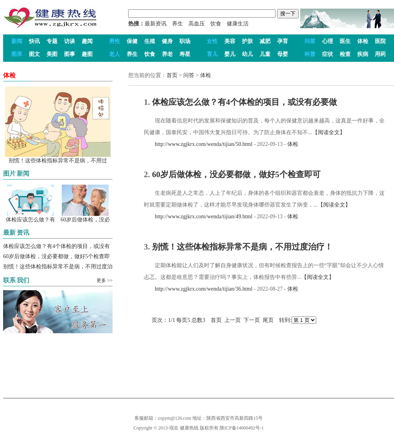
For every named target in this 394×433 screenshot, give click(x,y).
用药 (380, 54)
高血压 (196, 24)
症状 (327, 54)
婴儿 (229, 54)
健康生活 (238, 24)
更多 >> (105, 280)
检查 (345, 54)
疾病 (362, 54)
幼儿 (247, 54)
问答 (309, 41)
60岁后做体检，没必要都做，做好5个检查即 (56, 256)
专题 (52, 41)
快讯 (34, 41)
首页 (172, 75)
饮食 (215, 24)
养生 (177, 24)
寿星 (184, 54)
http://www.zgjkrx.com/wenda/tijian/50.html (198, 144)
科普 (309, 54)
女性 (212, 41)
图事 (69, 54)
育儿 (212, 54)
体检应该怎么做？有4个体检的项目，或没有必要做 (244, 102)
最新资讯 (156, 24)
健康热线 (189, 428)
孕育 (282, 41)
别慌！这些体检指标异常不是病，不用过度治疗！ (242, 247)
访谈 (69, 41)
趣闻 (87, 41)
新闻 (16, 41)
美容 (229, 41)
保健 (132, 41)
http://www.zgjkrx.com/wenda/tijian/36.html (198, 289)
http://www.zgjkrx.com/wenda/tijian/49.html (198, 216)
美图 (52, 54)
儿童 (265, 54)
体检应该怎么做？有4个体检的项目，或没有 (56, 246)
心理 (327, 41)
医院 (380, 41)
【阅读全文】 (328, 132)
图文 (34, 54)
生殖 (149, 41)
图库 (16, 54)
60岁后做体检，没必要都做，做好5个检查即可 (236, 174)
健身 (167, 41)
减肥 (265, 41)
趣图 (87, 54)
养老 (167, 54)
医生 (345, 41)
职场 (184, 41)
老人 (114, 54)
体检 (362, 41)
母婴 (282, 54)
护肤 (247, 41)
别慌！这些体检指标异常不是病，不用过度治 (58, 267)
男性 (114, 41)
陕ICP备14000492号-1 (242, 428)
